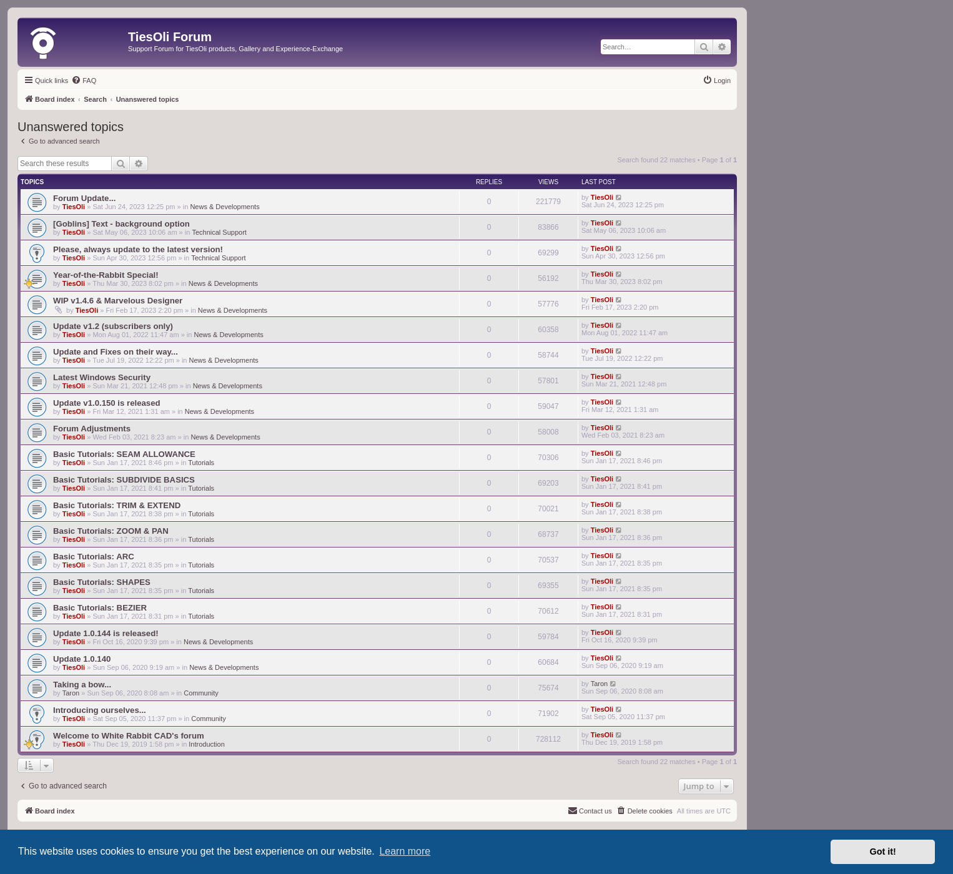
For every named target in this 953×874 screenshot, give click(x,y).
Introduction (206, 744)
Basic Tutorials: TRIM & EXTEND (116, 505)
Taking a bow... (82, 684)
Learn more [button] (404, 851)
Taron (71, 693)
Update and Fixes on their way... (115, 351)
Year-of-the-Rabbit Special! (106, 275)
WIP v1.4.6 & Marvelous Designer (117, 300)
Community (201, 693)
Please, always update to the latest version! (138, 249)
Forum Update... (84, 198)
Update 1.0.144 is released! (106, 633)
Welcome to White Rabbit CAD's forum (128, 735)
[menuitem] (83, 80)
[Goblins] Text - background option (121, 223)
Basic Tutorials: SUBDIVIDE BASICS (124, 479)
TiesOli (73, 206)
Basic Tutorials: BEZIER (100, 607)
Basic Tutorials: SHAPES (102, 582)
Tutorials (201, 462)
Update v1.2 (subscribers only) (113, 326)
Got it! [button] (883, 852)
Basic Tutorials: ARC (93, 556)
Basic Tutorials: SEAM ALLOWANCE (124, 454)
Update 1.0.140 (82, 659)
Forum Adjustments (92, 428)
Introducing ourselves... (99, 710)
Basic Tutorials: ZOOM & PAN (111, 531)
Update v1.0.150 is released (106, 403)
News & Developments (224, 206)
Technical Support (219, 232)
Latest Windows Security (102, 377)
